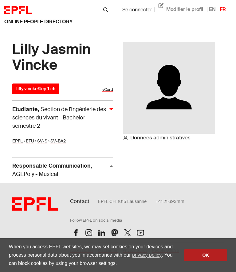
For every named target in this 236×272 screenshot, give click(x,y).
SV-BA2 (58, 141)
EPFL (17, 141)
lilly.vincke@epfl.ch (35, 88)
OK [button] (205, 255)
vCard (107, 89)
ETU (30, 141)
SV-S (42, 141)
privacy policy (147, 255)
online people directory (38, 21)
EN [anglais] (212, 9)
